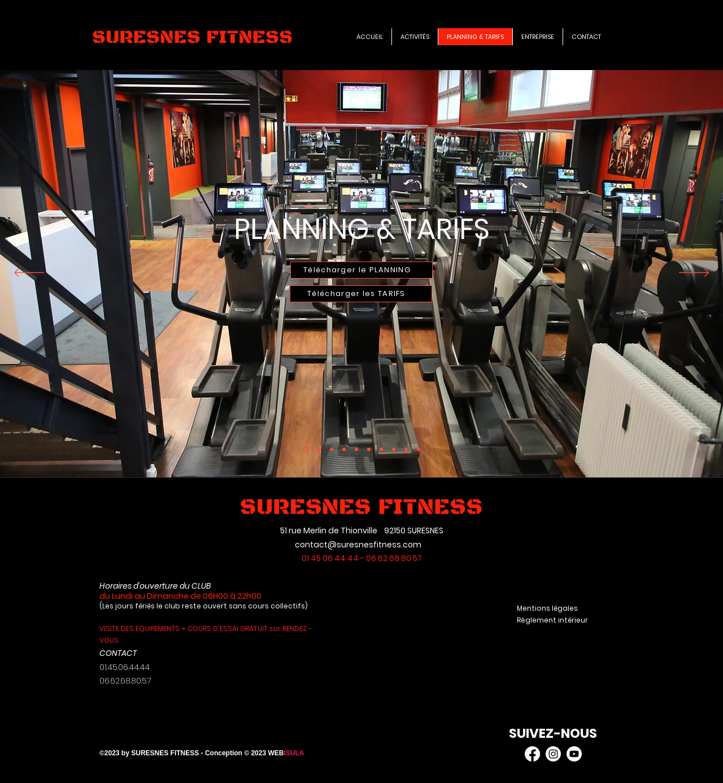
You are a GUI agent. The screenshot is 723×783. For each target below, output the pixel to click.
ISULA (294, 753)
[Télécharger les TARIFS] (361, 293)
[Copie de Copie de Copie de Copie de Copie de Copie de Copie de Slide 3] (331, 449)
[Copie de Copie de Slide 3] (344, 449)
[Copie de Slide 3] (305, 449)
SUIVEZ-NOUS (553, 733)
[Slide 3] (381, 449)
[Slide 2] (418, 449)
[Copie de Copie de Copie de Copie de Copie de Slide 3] (393, 449)
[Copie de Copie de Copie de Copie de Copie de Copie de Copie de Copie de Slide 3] (369, 449)
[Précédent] (29, 273)
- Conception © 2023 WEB (242, 753)
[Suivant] (694, 273)
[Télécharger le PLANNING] (361, 270)
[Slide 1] (356, 449)
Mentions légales (549, 608)
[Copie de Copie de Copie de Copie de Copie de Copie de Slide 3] (319, 449)
